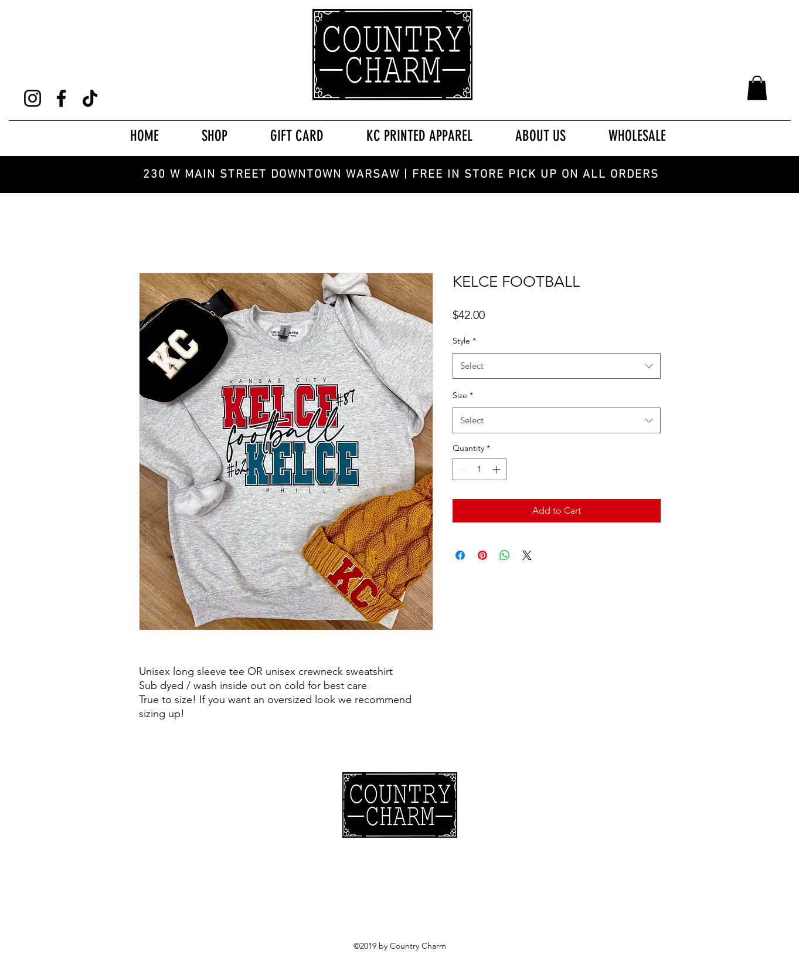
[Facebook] (61, 98)
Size (463, 395)
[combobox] (557, 366)
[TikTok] (90, 98)
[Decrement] (461, 469)
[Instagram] (32, 98)
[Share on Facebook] (460, 555)
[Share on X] (527, 555)
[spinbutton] (479, 469)
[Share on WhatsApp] (505, 555)
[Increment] (497, 469)
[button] (757, 88)
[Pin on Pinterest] (482, 555)
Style (464, 340)
